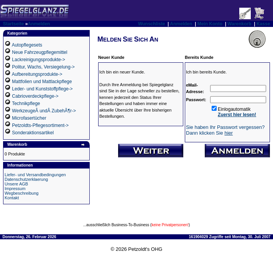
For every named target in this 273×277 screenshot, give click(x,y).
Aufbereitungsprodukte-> (37, 74)
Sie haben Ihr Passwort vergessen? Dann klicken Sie (225, 130)
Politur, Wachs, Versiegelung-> (43, 67)
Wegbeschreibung (21, 193)
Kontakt (12, 197)
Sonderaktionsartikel (33, 132)
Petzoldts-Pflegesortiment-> (40, 125)
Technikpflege (26, 103)
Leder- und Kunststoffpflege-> (42, 89)
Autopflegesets (27, 45)
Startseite (13, 24)
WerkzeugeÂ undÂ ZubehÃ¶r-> (44, 110)
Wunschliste (151, 24)
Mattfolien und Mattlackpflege (42, 81)
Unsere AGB (16, 184)
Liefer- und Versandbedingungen (35, 174)
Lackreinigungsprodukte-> (38, 59)
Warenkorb (239, 24)
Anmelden (39, 24)
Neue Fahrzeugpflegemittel (39, 52)
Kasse (263, 24)
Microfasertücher (29, 118)
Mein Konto (209, 24)
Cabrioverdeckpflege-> (35, 96)
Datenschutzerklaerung (26, 179)
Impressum (15, 188)
